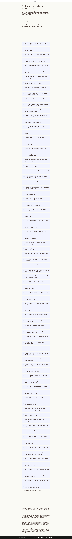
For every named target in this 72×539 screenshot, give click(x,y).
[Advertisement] (38, 18)
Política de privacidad (44, 537)
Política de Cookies (37, 537)
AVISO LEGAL (50, 537)
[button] (39, 1)
